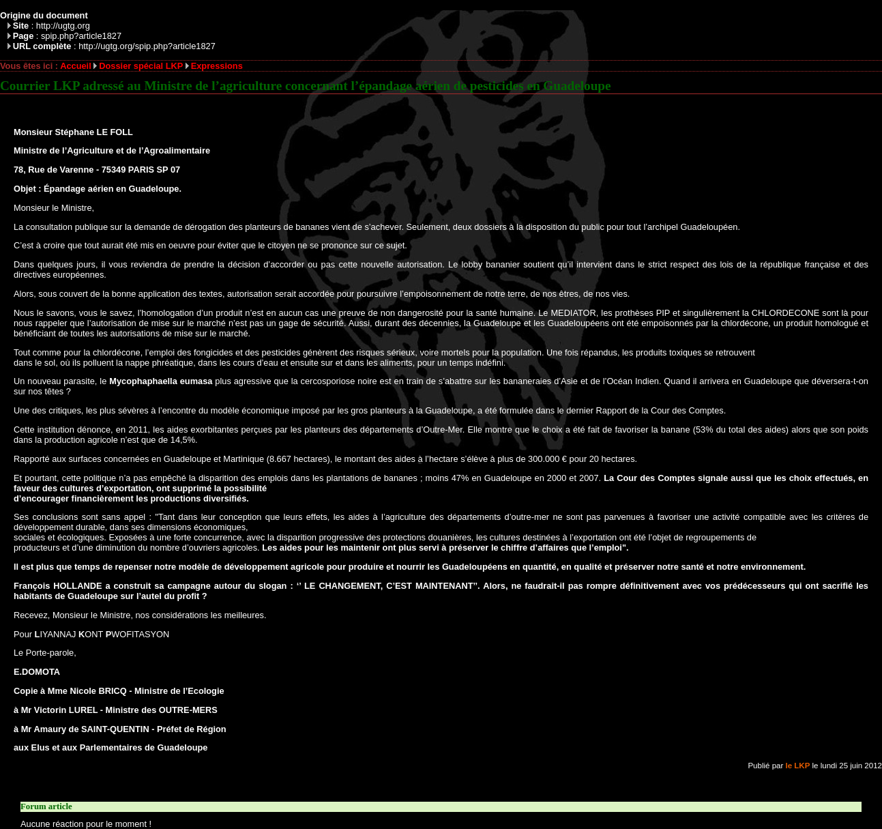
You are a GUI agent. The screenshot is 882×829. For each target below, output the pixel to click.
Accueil (75, 66)
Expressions (217, 66)
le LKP (798, 765)
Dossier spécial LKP (141, 66)
